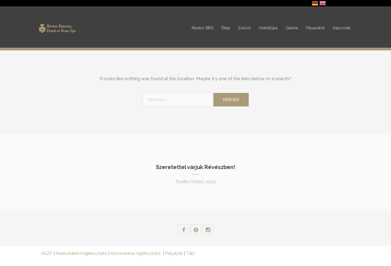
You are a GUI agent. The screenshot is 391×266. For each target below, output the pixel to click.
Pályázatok (315, 28)
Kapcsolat (341, 28)
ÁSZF (46, 253)
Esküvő (244, 28)
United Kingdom (322, 3)
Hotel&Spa (268, 28)
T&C (190, 253)
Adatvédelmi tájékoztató (81, 253)
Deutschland (315, 3)
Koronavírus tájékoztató (136, 253)
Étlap (226, 28)
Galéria (292, 28)
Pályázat (174, 253)
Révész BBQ (202, 28)
